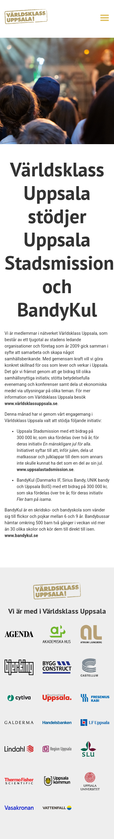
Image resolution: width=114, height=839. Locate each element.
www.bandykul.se (21, 535)
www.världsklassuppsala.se (31, 403)
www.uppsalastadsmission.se (45, 469)
